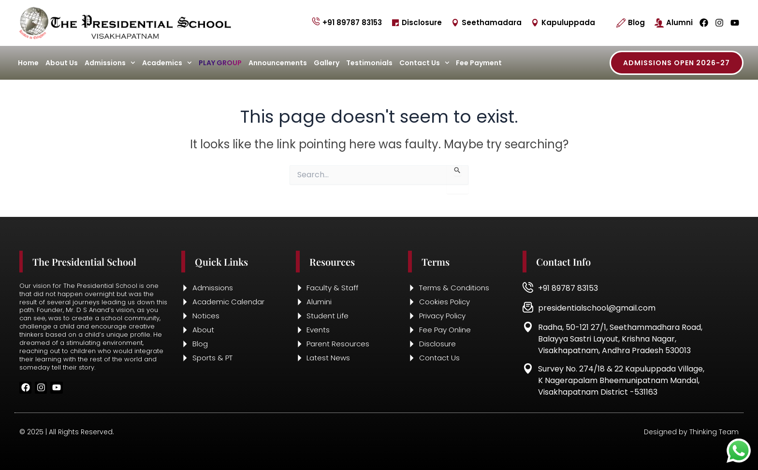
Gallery (326, 63)
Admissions (110, 63)
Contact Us (424, 63)
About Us (61, 63)
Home (28, 63)
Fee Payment (479, 63)
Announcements (277, 63)
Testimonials (369, 63)
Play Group (220, 63)
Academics (167, 63)
